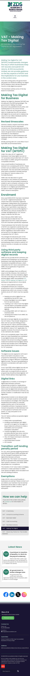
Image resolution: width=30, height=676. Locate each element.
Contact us (8, 639)
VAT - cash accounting (9, 521)
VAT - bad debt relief (9, 518)
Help (13, 640)
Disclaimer (4, 640)
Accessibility (20, 639)
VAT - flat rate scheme (10, 525)
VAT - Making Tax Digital (10, 528)
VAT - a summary (8, 511)
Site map (13, 639)
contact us (8, 502)
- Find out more (8, 618)
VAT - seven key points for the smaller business (14, 533)
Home (2, 639)
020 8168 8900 (5, 628)
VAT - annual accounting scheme (13, 514)
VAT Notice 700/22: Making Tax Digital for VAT (14, 279)
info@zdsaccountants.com (8, 631)
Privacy (9, 640)
